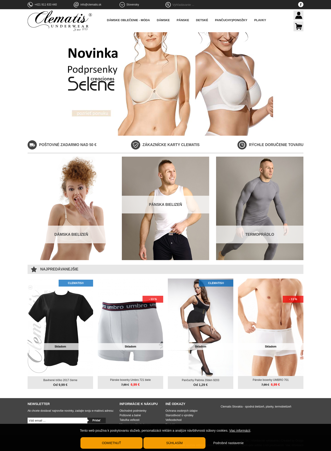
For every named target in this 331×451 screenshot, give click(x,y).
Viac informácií (239, 430)
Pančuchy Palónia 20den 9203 (200, 380)
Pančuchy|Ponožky (231, 20)
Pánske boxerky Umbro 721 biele (130, 380)
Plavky (260, 20)
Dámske (163, 20)
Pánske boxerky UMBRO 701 (271, 380)
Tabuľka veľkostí (130, 420)
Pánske (183, 20)
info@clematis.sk (90, 4)
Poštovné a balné (130, 415)
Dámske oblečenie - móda (128, 20)
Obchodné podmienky (133, 410)
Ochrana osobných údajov (181, 410)
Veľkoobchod (174, 420)
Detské (202, 20)
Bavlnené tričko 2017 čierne (60, 380)
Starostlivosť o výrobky (179, 415)
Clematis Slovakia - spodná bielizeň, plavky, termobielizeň (256, 406)
